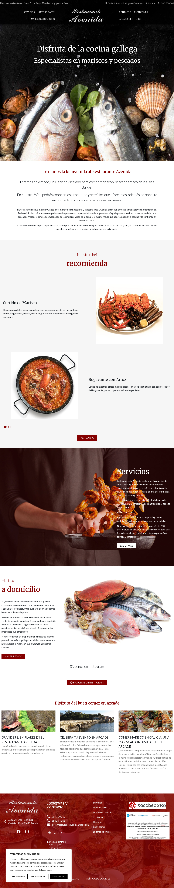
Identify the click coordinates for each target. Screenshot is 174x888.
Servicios (29, 12)
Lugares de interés (130, 19)
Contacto (125, 12)
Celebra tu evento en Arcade (84, 737)
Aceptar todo (58, 876)
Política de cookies (97, 878)
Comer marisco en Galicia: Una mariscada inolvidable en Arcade (144, 742)
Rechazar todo (38, 876)
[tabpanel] (87, 348)
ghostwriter (132, 491)
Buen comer (141, 12)
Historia (97, 822)
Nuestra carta (46, 12)
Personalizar (18, 876)
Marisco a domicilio (43, 19)
